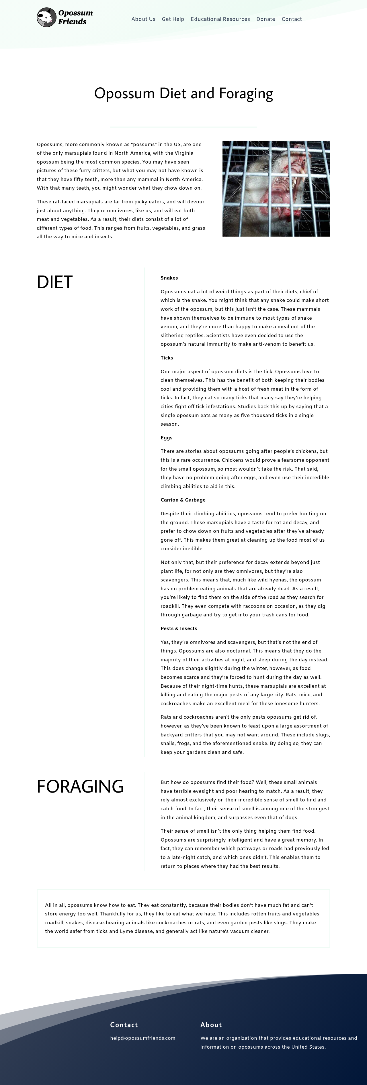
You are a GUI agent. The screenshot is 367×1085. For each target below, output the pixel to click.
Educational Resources (220, 19)
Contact (292, 19)
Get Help (173, 19)
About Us (143, 19)
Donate (265, 19)
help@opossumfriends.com (142, 1038)
